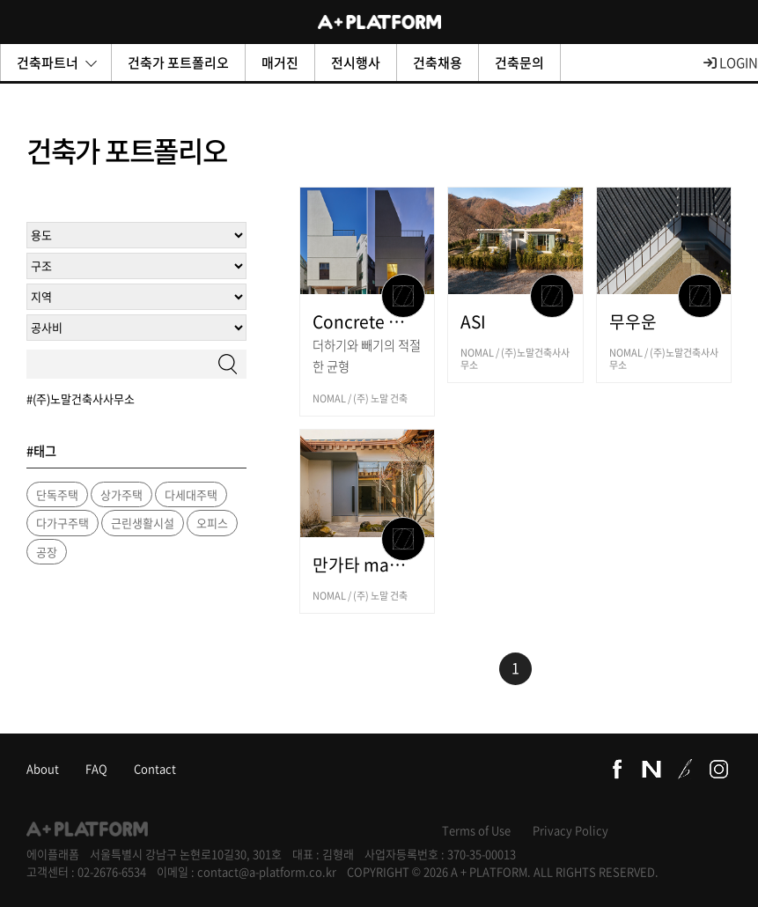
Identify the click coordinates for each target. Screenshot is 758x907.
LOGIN (730, 62)
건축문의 (519, 62)
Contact (155, 768)
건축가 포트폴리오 (178, 62)
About (42, 768)
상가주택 (121, 494)
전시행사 (355, 62)
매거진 (279, 62)
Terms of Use (476, 830)
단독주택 (57, 494)
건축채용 (437, 62)
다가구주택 (62, 522)
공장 (46, 551)
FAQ (96, 768)
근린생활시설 (142, 522)
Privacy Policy (570, 830)
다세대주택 (191, 494)
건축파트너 (57, 62)
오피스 (212, 522)
